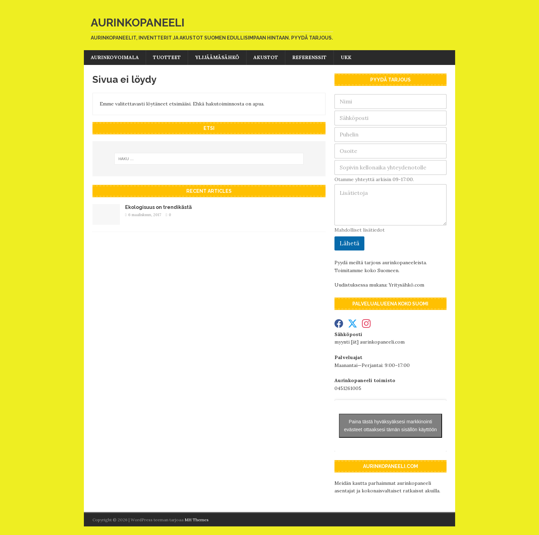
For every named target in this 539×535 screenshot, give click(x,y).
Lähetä (349, 243)
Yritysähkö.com (406, 285)
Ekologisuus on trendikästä (158, 207)
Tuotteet (167, 57)
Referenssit (309, 57)
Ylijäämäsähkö (217, 57)
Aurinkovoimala (115, 57)
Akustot (265, 57)
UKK (346, 57)
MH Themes (197, 519)
